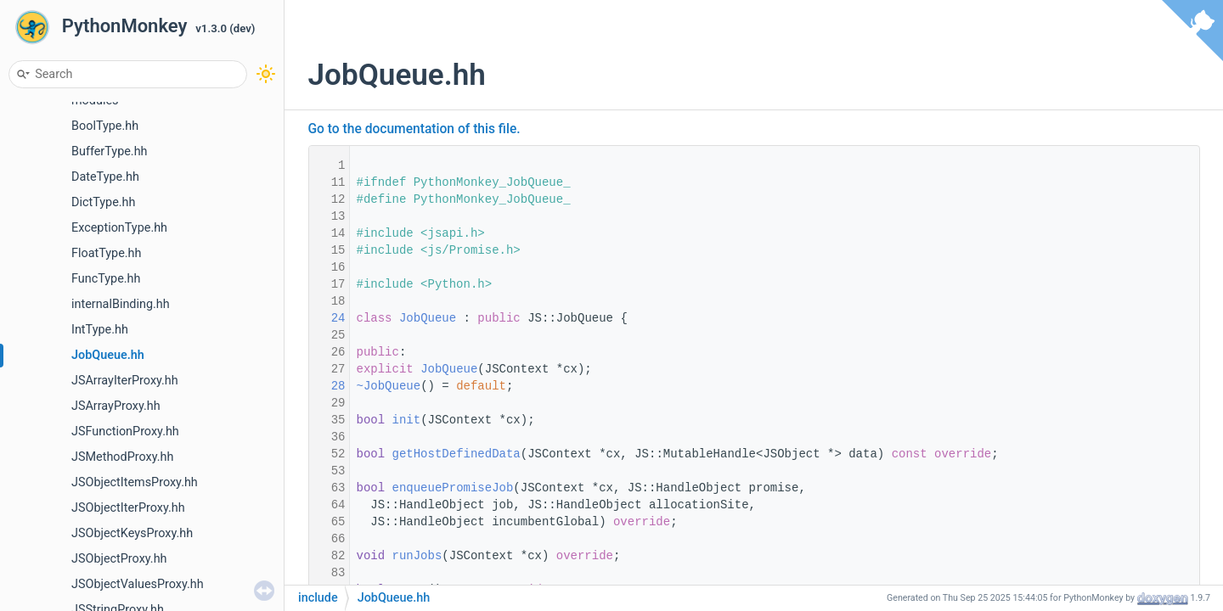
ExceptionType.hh (119, 228)
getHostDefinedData (456, 454)
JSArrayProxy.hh (116, 406)
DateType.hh (105, 177)
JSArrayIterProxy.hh (124, 380)
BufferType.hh (109, 151)
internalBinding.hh (120, 304)
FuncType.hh (105, 279)
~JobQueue (389, 386)
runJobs (417, 556)
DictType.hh (103, 202)
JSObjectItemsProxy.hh (134, 482)
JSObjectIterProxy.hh (128, 508)
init (406, 420)
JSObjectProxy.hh (119, 559)
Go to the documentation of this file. (414, 129)
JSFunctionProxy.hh (125, 431)
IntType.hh (99, 329)
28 (327, 386)
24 (327, 318)
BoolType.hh (104, 126)
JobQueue (427, 318)
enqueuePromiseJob (453, 488)
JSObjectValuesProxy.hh (137, 584)
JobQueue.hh (107, 355)
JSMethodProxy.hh (122, 457)
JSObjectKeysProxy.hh (132, 533)
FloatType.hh (106, 253)
